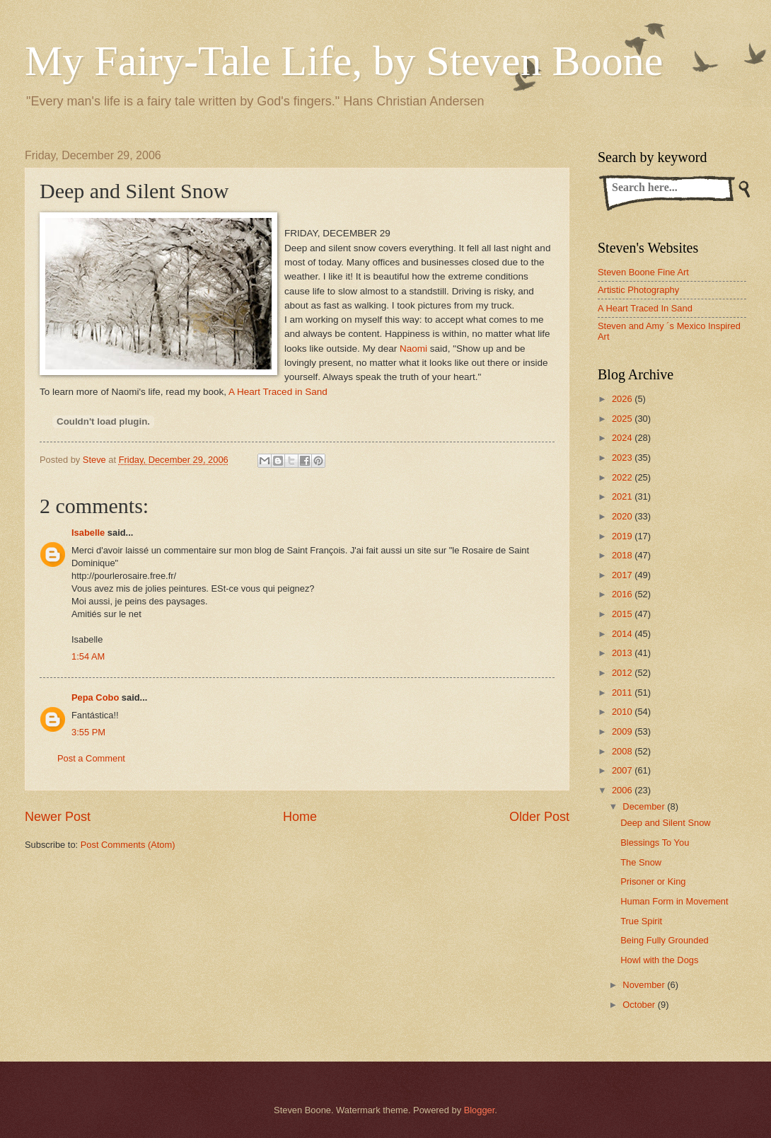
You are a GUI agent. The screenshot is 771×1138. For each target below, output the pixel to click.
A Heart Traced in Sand (277, 391)
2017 (623, 575)
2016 (623, 594)
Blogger (479, 1110)
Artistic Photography (638, 289)
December (644, 806)
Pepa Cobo (95, 697)
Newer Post (58, 817)
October (639, 1004)
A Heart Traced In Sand (645, 308)
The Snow (640, 862)
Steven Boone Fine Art (643, 272)
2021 (623, 496)
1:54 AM (88, 656)
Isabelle (88, 532)
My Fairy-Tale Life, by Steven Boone (344, 61)
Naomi (413, 348)
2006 (623, 790)
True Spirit (641, 921)
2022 (623, 477)
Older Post (539, 817)
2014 (623, 633)
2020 (623, 516)
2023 (623, 457)
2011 (623, 692)
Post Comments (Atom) (128, 844)
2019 (623, 536)
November (644, 984)
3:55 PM (88, 732)
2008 (623, 751)
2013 (623, 653)
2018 (623, 555)
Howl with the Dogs (659, 960)
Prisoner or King (652, 881)
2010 (623, 711)
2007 (623, 770)
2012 (623, 672)
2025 (623, 418)
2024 (623, 437)
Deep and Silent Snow (665, 822)
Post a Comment (91, 758)
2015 (623, 614)
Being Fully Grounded (664, 940)
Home (300, 817)
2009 (623, 731)
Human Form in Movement (674, 901)
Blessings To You (654, 842)
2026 (623, 398)
